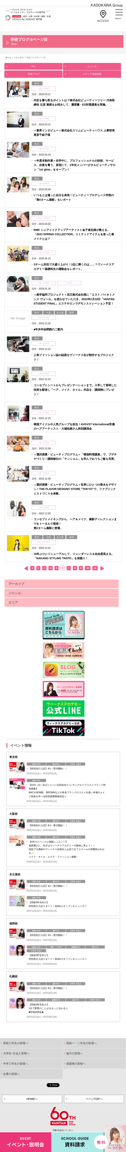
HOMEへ (32, 1098)
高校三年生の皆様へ (15, 1043)
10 (87, 568)
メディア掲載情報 (92, 72)
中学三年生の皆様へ (15, 1063)
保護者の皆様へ (76, 1063)
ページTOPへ (94, 1098)
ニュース (92, 65)
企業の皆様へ (11, 1073)
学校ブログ (33, 72)
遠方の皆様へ (74, 1053)
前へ (25, 568)
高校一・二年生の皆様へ (81, 1043)
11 (95, 568)
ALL (33, 65)
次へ (102, 568)
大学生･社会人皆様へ (16, 1053)
